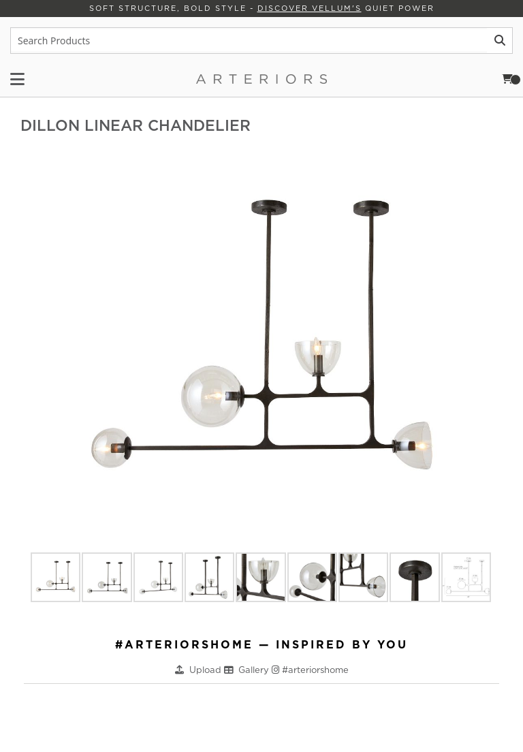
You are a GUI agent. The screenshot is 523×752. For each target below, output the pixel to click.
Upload (206, 670)
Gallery (255, 670)
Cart (511, 79)
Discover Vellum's (309, 8)
